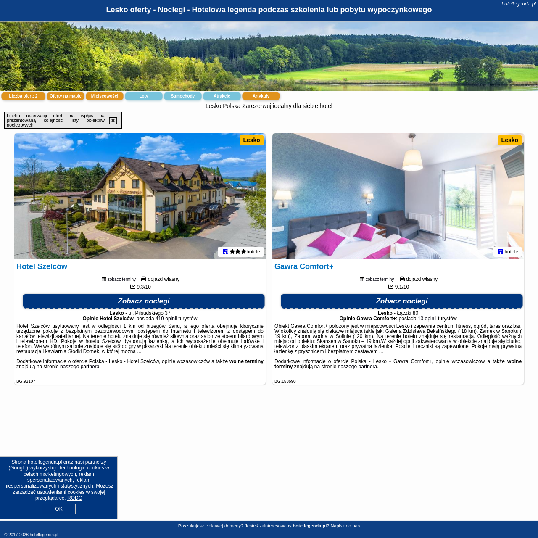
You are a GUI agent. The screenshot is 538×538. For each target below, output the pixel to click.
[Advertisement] (269, 459)
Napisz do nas (345, 525)
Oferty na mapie (66, 96)
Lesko (251, 140)
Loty (143, 96)
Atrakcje (222, 96)
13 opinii (427, 319)
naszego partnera (79, 366)
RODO (74, 498)
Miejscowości (104, 96)
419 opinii (166, 319)
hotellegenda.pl (519, 4)
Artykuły (261, 96)
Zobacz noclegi (144, 301)
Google (18, 468)
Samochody (183, 96)
